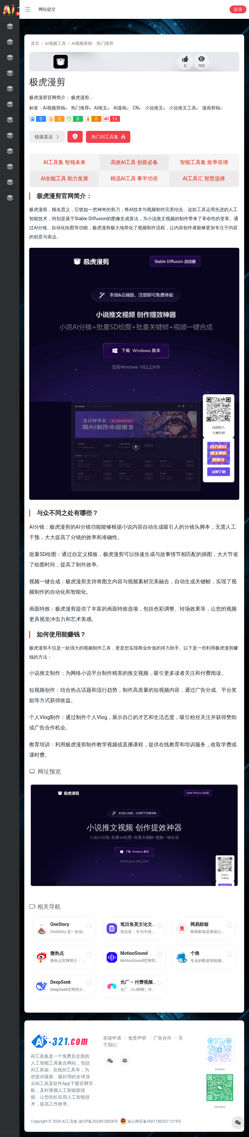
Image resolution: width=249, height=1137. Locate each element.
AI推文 (100, 107)
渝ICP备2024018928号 (98, 1121)
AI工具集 (69, 1121)
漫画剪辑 (211, 107)
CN (136, 107)
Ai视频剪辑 (82, 43)
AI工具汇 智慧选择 (204, 178)
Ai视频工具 (55, 43)
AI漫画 (119, 107)
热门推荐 (105, 43)
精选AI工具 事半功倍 (134, 178)
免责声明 (137, 1038)
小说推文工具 (182, 107)
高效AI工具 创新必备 (134, 162)
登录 (238, 9)
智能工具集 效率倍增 (204, 162)
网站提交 (47, 9)
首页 (35, 43)
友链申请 (112, 1038)
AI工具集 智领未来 (64, 162)
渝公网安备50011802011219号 (150, 1121)
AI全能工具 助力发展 (65, 178)
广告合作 (162, 1038)
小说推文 (154, 107)
